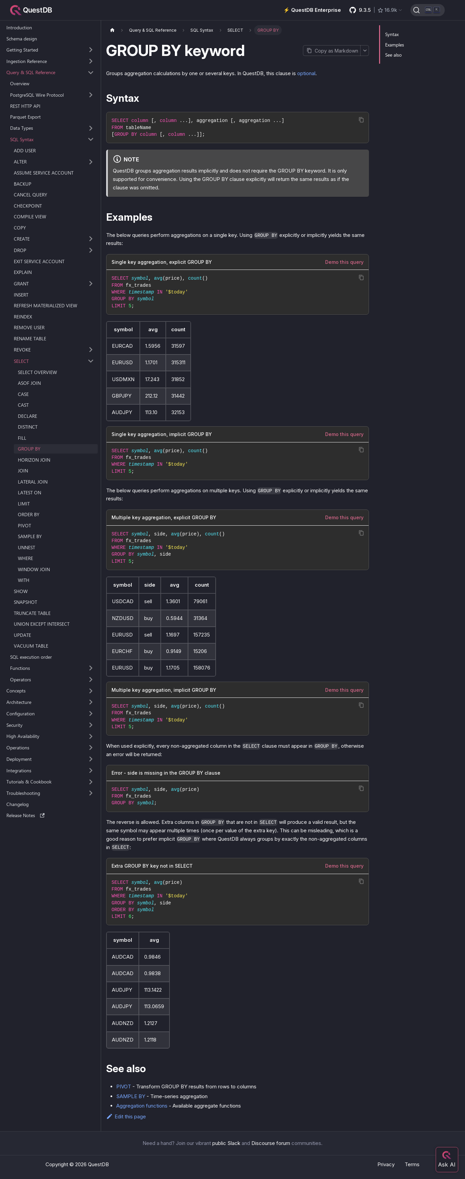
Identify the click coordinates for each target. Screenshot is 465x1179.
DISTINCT (27, 427)
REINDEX (23, 316)
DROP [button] (20, 250)
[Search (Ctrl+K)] (427, 10)
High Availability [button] (22, 736)
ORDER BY (28, 514)
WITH (23, 580)
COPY (20, 227)
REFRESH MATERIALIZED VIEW (45, 305)
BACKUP (22, 184)
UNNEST (26, 547)
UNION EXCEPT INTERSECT (41, 624)
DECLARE (27, 416)
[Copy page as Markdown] (331, 50)
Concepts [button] (16, 690)
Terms (412, 1164)
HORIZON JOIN (34, 460)
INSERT (21, 294)
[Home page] (112, 30)
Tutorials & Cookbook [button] (29, 781)
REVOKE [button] (22, 349)
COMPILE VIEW (30, 216)
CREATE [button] (22, 239)
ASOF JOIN (29, 383)
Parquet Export (25, 117)
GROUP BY (29, 448)
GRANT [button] (21, 283)
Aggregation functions (141, 1106)
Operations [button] (17, 747)
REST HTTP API (25, 106)
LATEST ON (29, 492)
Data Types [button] (21, 128)
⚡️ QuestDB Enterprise (312, 10)
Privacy (386, 1164)
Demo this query (344, 262)
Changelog (17, 804)
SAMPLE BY (30, 536)
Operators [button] (20, 679)
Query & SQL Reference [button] (30, 72)
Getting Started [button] (22, 49)
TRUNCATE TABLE (32, 613)
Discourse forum (270, 1143)
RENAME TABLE (30, 338)
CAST (23, 405)
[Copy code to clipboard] (361, 120)
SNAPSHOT (25, 602)
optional (306, 73)
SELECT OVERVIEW (37, 372)
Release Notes (25, 815)
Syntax (392, 34)
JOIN (23, 470)
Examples (394, 44)
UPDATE (22, 635)
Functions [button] (20, 668)
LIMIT (24, 503)
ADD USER (25, 150)
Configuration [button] (20, 713)
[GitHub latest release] (376, 10)
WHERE (25, 558)
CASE (23, 394)
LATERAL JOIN (33, 481)
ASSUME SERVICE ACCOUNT (43, 172)
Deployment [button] (19, 759)
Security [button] (14, 725)
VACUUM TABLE (31, 646)
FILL (22, 438)
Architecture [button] (18, 702)
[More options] (364, 50)
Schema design (21, 38)
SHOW (21, 591)
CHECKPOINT (28, 206)
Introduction (19, 27)
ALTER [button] (20, 161)
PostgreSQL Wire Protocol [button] (37, 95)
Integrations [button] (18, 770)
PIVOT (24, 525)
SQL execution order (31, 657)
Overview (19, 83)
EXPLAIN (23, 272)
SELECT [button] (21, 361)
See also (393, 55)
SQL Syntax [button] (21, 139)
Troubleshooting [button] (23, 793)
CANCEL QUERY (30, 194)
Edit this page (126, 1116)
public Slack (226, 1143)
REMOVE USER (29, 327)
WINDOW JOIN (34, 569)
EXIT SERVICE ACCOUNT (39, 261)
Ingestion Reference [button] (26, 61)
